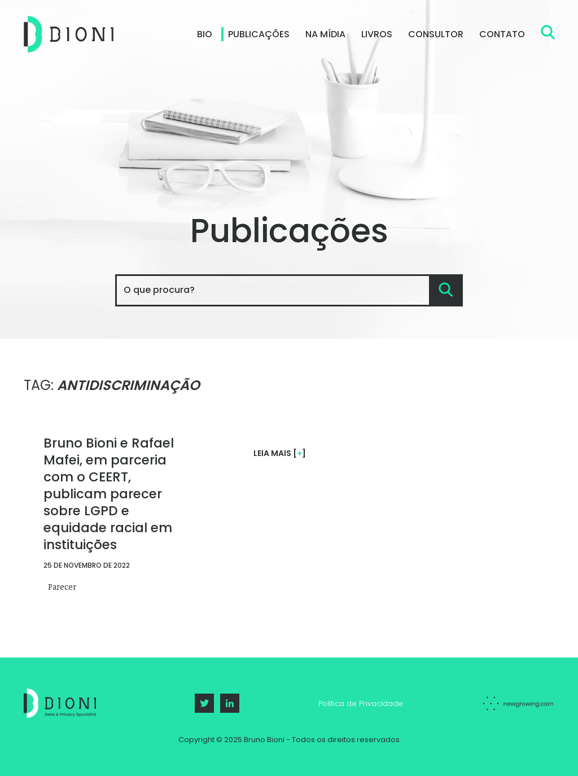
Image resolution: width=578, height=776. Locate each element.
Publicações (259, 34)
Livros (376, 34)
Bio (204, 34)
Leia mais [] (279, 453)
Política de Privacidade (360, 703)
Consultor (435, 34)
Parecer (62, 585)
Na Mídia (325, 34)
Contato (502, 34)
